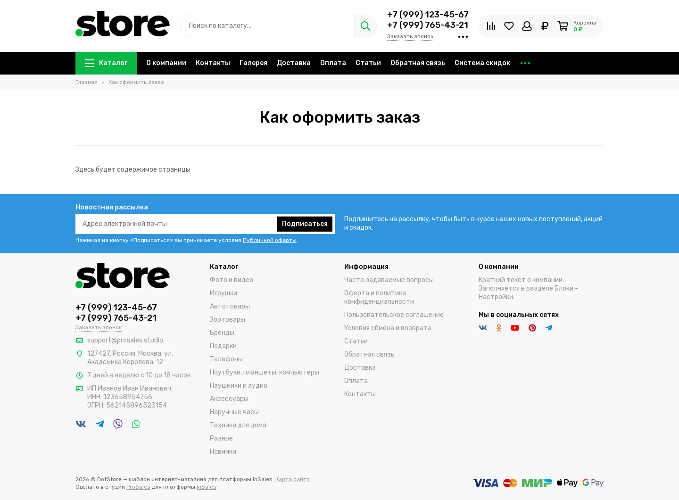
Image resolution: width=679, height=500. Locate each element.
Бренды (222, 333)
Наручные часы (234, 412)
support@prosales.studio (125, 340)
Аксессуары (229, 399)
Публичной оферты (270, 240)
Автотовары (230, 306)
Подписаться (305, 224)
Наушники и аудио (238, 386)
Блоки (564, 288)
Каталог (106, 63)
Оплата (333, 63)
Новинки (223, 452)
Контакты (213, 63)
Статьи (368, 63)
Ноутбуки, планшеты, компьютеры (264, 372)
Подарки (223, 346)
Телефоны (226, 359)
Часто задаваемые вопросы (389, 280)
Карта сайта (292, 479)
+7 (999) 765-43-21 (427, 25)
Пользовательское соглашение (394, 315)
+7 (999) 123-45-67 (428, 14)
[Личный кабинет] (527, 26)
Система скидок (482, 63)
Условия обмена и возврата (387, 328)
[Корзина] (577, 26)
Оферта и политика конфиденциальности (379, 297)
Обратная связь (417, 63)
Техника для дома (238, 425)
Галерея (253, 63)
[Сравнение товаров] (491, 26)
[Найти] (365, 26)
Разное (221, 438)
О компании (166, 63)
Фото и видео (231, 280)
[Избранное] (509, 26)
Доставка (294, 63)
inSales (206, 486)
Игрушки (223, 293)
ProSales (138, 486)
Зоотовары (227, 320)
